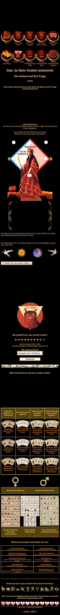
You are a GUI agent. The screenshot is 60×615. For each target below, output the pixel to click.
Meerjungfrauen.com (46, 570)
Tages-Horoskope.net (46, 553)
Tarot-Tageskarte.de (46, 548)
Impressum (22, 607)
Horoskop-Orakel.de (17, 548)
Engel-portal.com (17, 571)
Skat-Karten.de (46, 559)
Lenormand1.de (46, 565)
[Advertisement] (30, 16)
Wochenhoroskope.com (17, 559)
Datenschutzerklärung (34, 607)
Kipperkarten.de (17, 565)
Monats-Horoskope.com (17, 553)
